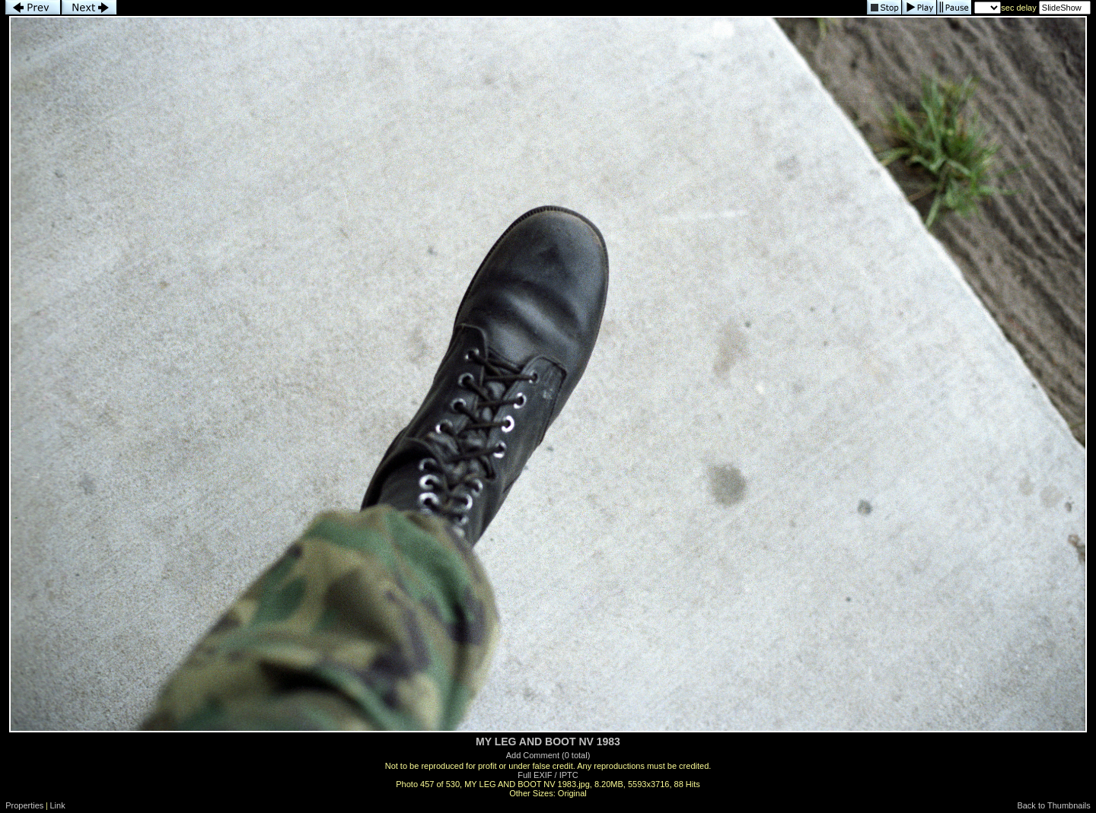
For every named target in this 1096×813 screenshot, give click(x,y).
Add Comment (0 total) (548, 755)
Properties (24, 805)
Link (57, 805)
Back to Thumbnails (1053, 805)
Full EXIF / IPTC (548, 775)
